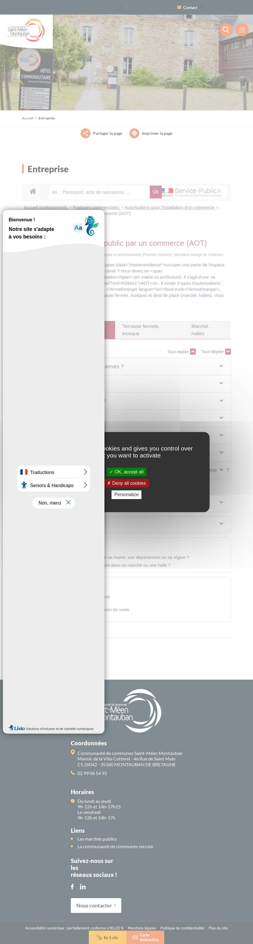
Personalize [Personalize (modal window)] (126, 494)
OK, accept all (126, 471)
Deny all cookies (126, 483)
